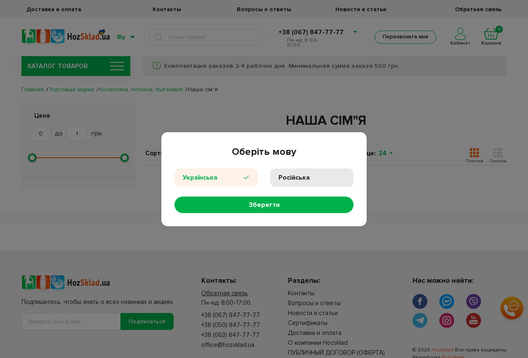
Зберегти (264, 205)
